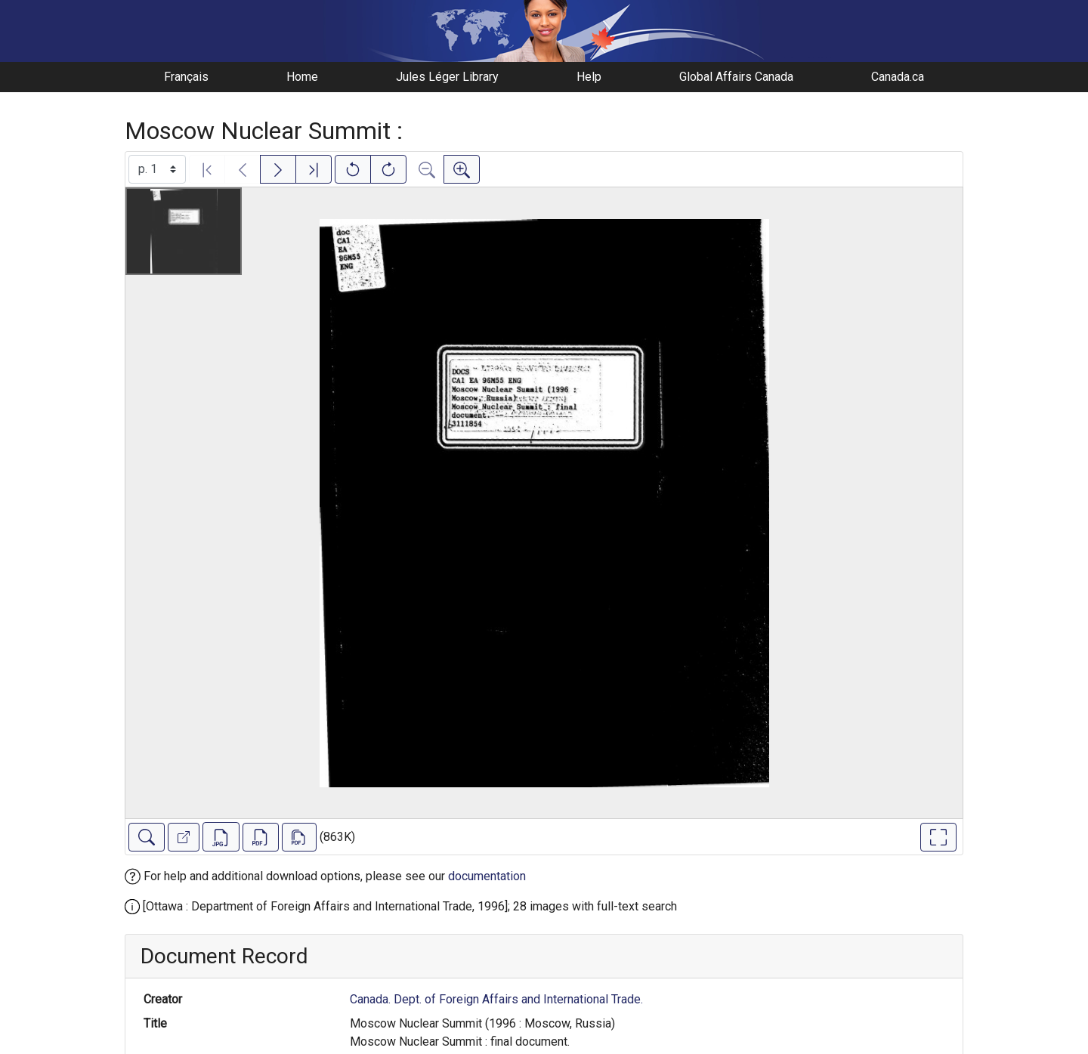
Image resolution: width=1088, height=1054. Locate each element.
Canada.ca (897, 77)
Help (588, 77)
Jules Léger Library (447, 77)
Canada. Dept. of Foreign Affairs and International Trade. (496, 999)
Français (186, 77)
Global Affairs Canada (736, 77)
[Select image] (157, 169)
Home (302, 77)
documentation (487, 876)
